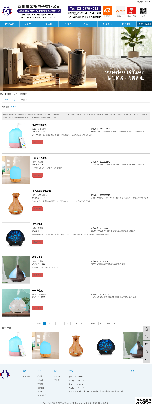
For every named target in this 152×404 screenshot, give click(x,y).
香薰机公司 (120, 264)
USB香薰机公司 (129, 297)
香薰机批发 (111, 264)
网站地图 (140, 2)
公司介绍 (26, 376)
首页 (39, 323)
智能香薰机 (42, 129)
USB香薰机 (42, 195)
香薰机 (48, 24)
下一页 (93, 323)
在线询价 (37, 142)
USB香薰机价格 (104, 297)
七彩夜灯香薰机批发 (122, 165)
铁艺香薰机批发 (117, 231)
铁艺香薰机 (37, 224)
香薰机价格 (102, 264)
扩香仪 (68, 24)
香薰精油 (41, 388)
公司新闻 (57, 376)
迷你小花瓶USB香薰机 (42, 191)
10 (86, 323)
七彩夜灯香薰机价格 (106, 165)
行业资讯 (57, 380)
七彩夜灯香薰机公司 (138, 165)
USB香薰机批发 (117, 297)
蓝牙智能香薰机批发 (122, 131)
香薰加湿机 (37, 257)
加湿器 (40, 380)
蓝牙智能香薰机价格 (106, 131)
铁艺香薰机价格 (104, 231)
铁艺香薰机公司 (129, 231)
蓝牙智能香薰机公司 (138, 131)
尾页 (101, 323)
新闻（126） (27, 100)
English (148, 24)
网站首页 (9, 24)
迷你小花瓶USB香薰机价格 (109, 198)
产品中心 (87, 24)
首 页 (15, 94)
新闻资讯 (107, 24)
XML (150, 2)
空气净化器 (41, 395)
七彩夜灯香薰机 (39, 158)
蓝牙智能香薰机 (39, 125)
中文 (141, 24)
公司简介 (29, 24)
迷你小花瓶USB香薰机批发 (130, 198)
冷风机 (40, 392)
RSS (146, 2)
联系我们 (126, 24)
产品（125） (10, 100)
